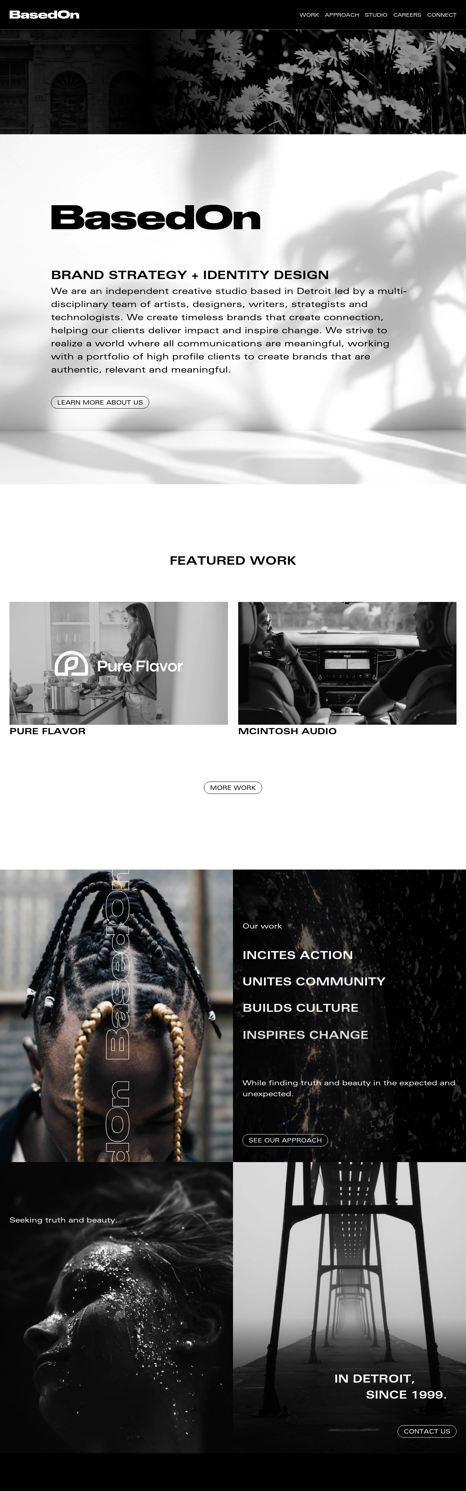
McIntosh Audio (287, 736)
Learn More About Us (100, 407)
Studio (376, 15)
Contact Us (427, 1436)
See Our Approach (285, 1145)
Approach (342, 15)
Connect (442, 15)
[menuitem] (44, 14)
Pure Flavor (47, 736)
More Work (233, 793)
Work (309, 15)
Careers (407, 15)
